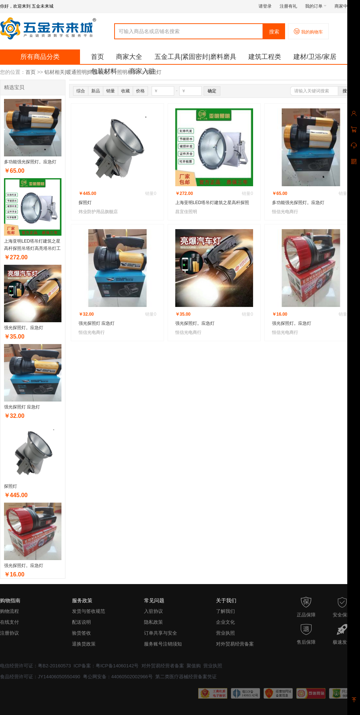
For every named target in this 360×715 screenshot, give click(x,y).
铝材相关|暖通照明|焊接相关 (76, 72)
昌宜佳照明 (186, 211)
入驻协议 (153, 611)
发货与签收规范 (88, 611)
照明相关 (127, 72)
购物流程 (9, 611)
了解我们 (225, 611)
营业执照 (225, 633)
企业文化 (225, 622)
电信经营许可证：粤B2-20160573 (35, 665)
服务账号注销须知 (163, 644)
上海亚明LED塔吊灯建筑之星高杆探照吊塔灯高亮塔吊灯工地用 (32, 248)
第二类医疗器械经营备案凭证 (186, 676)
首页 (97, 56)
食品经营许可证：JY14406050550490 (40, 676)
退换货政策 (84, 644)
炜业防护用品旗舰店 (98, 211)
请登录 (265, 6)
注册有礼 (288, 6)
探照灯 (153, 72)
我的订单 (316, 6)
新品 (95, 90)
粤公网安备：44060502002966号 (118, 676)
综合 (80, 90)
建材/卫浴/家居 (314, 56)
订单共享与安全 (160, 633)
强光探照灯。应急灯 (23, 327)
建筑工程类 (264, 56)
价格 (140, 90)
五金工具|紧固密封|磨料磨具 (195, 56)
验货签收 (81, 633)
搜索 (274, 32)
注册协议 (9, 633)
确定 (212, 90)
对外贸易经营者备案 (162, 665)
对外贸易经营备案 (235, 644)
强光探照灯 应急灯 (22, 407)
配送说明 (81, 622)
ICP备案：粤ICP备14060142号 (106, 665)
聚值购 (194, 665)
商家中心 (345, 6)
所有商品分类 (40, 56)
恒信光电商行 (285, 211)
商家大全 (129, 56)
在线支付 (9, 622)
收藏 (125, 90)
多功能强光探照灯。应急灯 (30, 161)
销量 (110, 90)
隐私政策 (153, 622)
